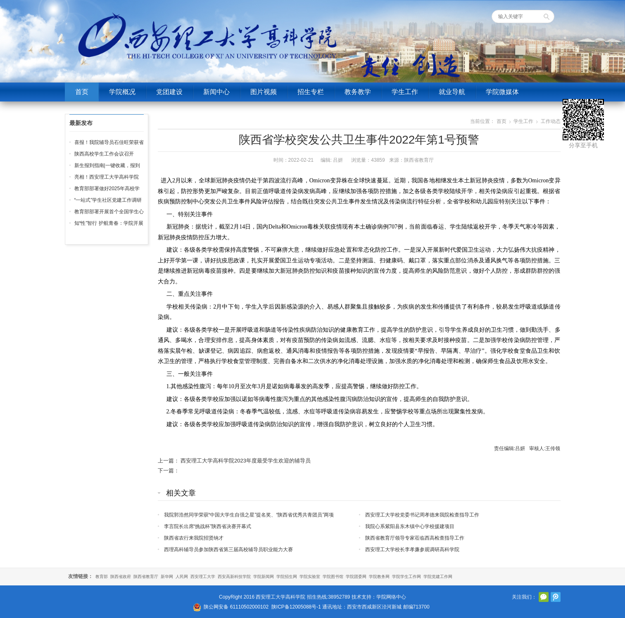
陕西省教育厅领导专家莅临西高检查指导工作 (414, 538)
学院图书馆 (333, 576)
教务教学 (358, 91)
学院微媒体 (502, 91)
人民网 (182, 576)
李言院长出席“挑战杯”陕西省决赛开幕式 (208, 526)
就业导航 (452, 91)
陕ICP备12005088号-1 (296, 607)
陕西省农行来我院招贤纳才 (193, 538)
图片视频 (263, 91)
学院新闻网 (263, 576)
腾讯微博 (556, 597)
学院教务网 (379, 576)
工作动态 (551, 121)
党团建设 (169, 91)
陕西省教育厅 (145, 576)
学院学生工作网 (406, 576)
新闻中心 (216, 91)
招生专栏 (310, 91)
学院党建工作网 (437, 576)
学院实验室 (309, 576)
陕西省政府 (120, 576)
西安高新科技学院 (234, 576)
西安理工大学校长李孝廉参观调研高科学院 (412, 549)
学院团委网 (356, 576)
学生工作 (405, 91)
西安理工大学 (202, 576)
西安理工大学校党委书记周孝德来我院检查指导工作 (422, 515)
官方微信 (544, 597)
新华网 (167, 576)
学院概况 (122, 91)
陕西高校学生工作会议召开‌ (104, 154)
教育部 (101, 576)
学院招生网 (286, 576)
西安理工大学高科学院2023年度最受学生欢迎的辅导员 (246, 461)
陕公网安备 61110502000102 (236, 607)
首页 (81, 91)
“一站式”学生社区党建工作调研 (108, 200)
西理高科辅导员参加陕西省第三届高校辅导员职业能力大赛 (228, 549)
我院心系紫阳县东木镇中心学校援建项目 (409, 526)
